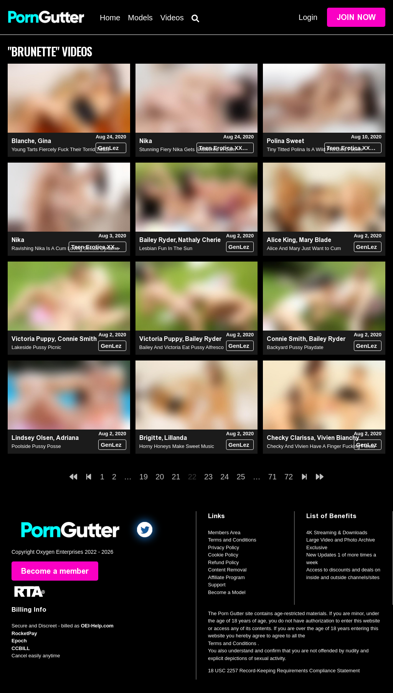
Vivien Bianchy (338, 437)
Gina (44, 141)
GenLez (108, 148)
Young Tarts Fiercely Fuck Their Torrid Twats (60, 149)
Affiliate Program (226, 577)
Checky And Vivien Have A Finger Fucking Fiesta (321, 446)
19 (143, 476)
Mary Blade (315, 240)
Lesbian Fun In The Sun (166, 248)
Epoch (19, 641)
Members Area (224, 532)
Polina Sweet (285, 141)
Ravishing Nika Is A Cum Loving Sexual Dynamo (65, 248)
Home (110, 17)
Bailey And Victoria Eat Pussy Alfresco (181, 347)
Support (217, 585)
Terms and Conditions (232, 540)
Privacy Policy (223, 547)
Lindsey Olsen (32, 437)
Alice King (281, 240)
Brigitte (150, 437)
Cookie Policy (223, 555)
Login (308, 17)
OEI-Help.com (97, 626)
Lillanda (175, 437)
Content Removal (227, 570)
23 (208, 476)
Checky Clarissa (290, 437)
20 (159, 476)
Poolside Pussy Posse (36, 446)
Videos (172, 17)
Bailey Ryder (157, 240)
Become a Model (227, 592)
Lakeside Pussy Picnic (36, 347)
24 (224, 476)
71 (272, 476)
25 (241, 476)
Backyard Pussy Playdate (295, 347)
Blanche (23, 141)
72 (288, 476)
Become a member (55, 571)
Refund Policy (223, 562)
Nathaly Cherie (199, 240)
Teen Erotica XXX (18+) (226, 148)
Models (140, 17)
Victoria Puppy (33, 338)
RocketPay (24, 633)
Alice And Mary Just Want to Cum (304, 248)
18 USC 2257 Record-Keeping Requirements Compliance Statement (284, 670)
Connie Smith (77, 338)
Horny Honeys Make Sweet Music (176, 446)
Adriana (67, 437)
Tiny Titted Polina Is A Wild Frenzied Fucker (315, 149)
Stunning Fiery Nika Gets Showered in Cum (187, 149)
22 (192, 476)
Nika (145, 141)
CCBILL (21, 648)
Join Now (356, 17)
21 (176, 476)
